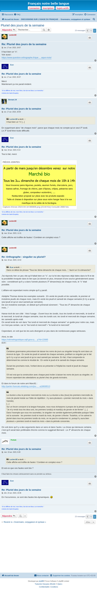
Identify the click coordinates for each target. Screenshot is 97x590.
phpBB (41, 581)
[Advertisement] (48, 548)
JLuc (12, 65)
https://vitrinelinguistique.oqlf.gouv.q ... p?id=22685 (25, 339)
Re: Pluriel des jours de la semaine (24, 44)
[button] (87, 31)
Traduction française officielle (45, 584)
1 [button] (91, 30)
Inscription (48, 8)
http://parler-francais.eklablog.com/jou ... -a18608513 (26, 386)
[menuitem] (17, 14)
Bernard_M (12, 100)
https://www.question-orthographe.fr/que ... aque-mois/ (27, 57)
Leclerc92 (12, 35)
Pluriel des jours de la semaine (22, 25)
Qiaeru (59, 584)
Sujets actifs (63, 8)
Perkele (13, 440)
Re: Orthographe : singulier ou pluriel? (24, 256)
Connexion (34, 8)
